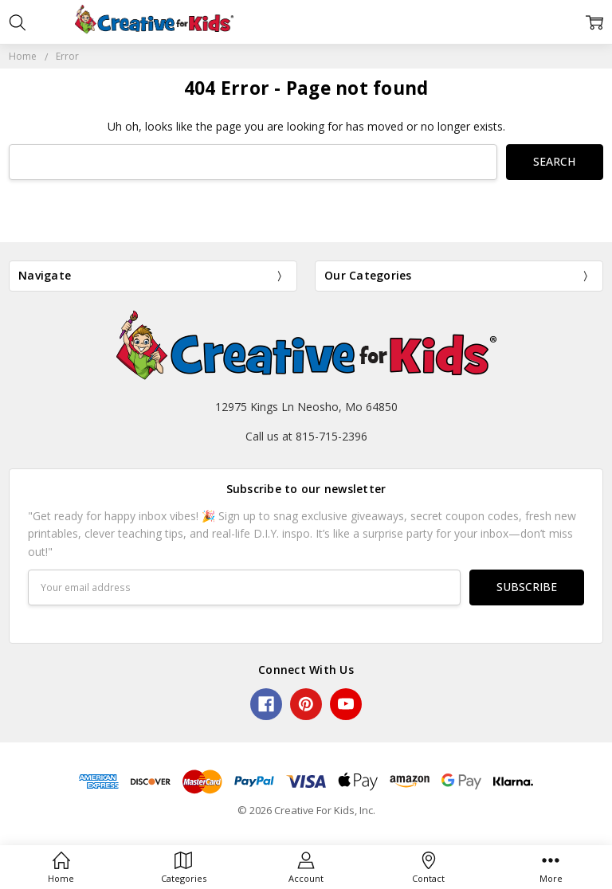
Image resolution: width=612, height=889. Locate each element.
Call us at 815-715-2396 (306, 436)
